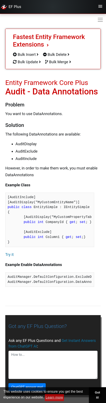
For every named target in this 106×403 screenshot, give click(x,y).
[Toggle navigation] (100, 7)
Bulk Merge (58, 62)
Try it (9, 254)
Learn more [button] (54, 397)
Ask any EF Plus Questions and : (52, 343)
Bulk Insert (26, 54)
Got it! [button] (97, 395)
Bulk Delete (56, 54)
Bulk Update (27, 62)
